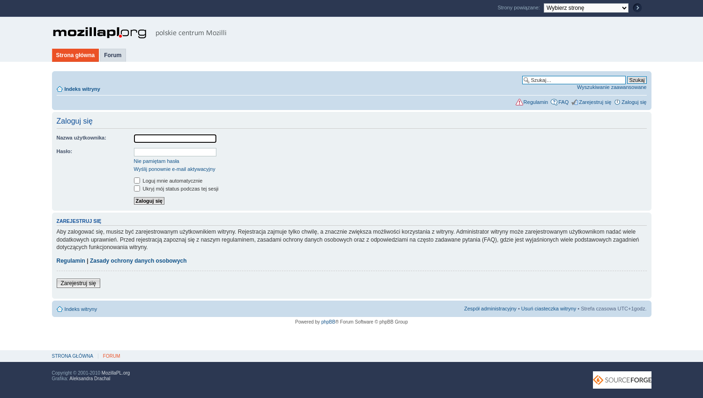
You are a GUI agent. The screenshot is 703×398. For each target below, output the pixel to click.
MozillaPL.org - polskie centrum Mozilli (140, 33)
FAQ (563, 102)
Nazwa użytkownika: (81, 137)
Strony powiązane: (519, 7)
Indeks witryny (82, 89)
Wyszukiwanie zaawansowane (611, 87)
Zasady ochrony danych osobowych (138, 261)
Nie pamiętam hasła (156, 161)
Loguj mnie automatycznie (168, 181)
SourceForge (622, 380)
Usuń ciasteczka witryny (548, 308)
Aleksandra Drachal (89, 378)
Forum (112, 55)
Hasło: (65, 151)
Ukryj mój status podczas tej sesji (176, 189)
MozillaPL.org (116, 373)
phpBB (328, 321)
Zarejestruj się (595, 102)
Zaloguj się (634, 102)
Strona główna (75, 55)
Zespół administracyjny (490, 308)
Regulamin (536, 102)
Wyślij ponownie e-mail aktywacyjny (174, 169)
